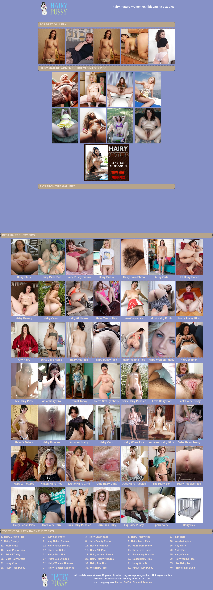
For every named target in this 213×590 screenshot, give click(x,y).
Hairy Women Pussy (101, 554)
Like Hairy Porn (183, 563)
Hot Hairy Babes (99, 545)
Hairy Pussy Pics (140, 537)
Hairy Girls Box (141, 563)
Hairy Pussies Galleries (61, 568)
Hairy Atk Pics (98, 550)
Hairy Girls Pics (56, 554)
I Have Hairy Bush (185, 568)
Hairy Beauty (11, 541)
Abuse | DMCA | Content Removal (134, 582)
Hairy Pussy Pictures (102, 559)
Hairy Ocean (182, 554)
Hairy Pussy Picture (59, 545)
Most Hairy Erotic (15, 559)
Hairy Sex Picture (98, 537)
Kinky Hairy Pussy (143, 568)
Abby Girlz (181, 550)
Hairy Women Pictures (60, 563)
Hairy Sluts (12, 545)
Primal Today (13, 554)
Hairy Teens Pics (140, 541)
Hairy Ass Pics (98, 563)
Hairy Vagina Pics (185, 559)
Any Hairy (180, 545)
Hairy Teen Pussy (15, 568)
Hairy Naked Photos (58, 541)
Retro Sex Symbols (59, 559)
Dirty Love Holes (142, 550)
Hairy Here (179, 537)
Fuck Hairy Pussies (143, 554)
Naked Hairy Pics (142, 559)
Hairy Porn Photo (142, 545)
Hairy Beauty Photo (100, 541)
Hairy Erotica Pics (14, 537)
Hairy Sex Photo (56, 537)
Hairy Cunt (12, 563)
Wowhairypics (183, 541)
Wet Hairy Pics (98, 568)
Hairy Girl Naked (57, 550)
